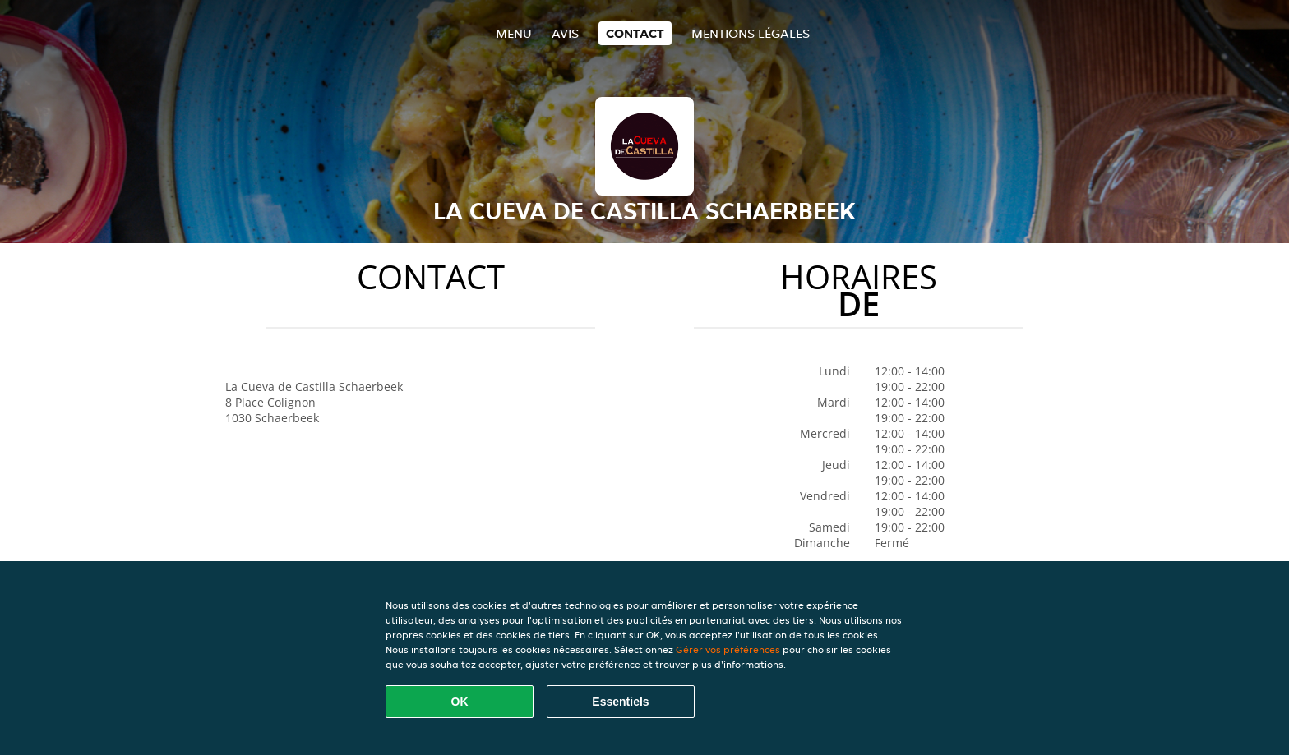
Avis (565, 33)
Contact (635, 33)
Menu (514, 33)
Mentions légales (750, 33)
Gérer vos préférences (728, 649)
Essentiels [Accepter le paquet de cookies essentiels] (620, 701)
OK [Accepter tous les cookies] (460, 701)
